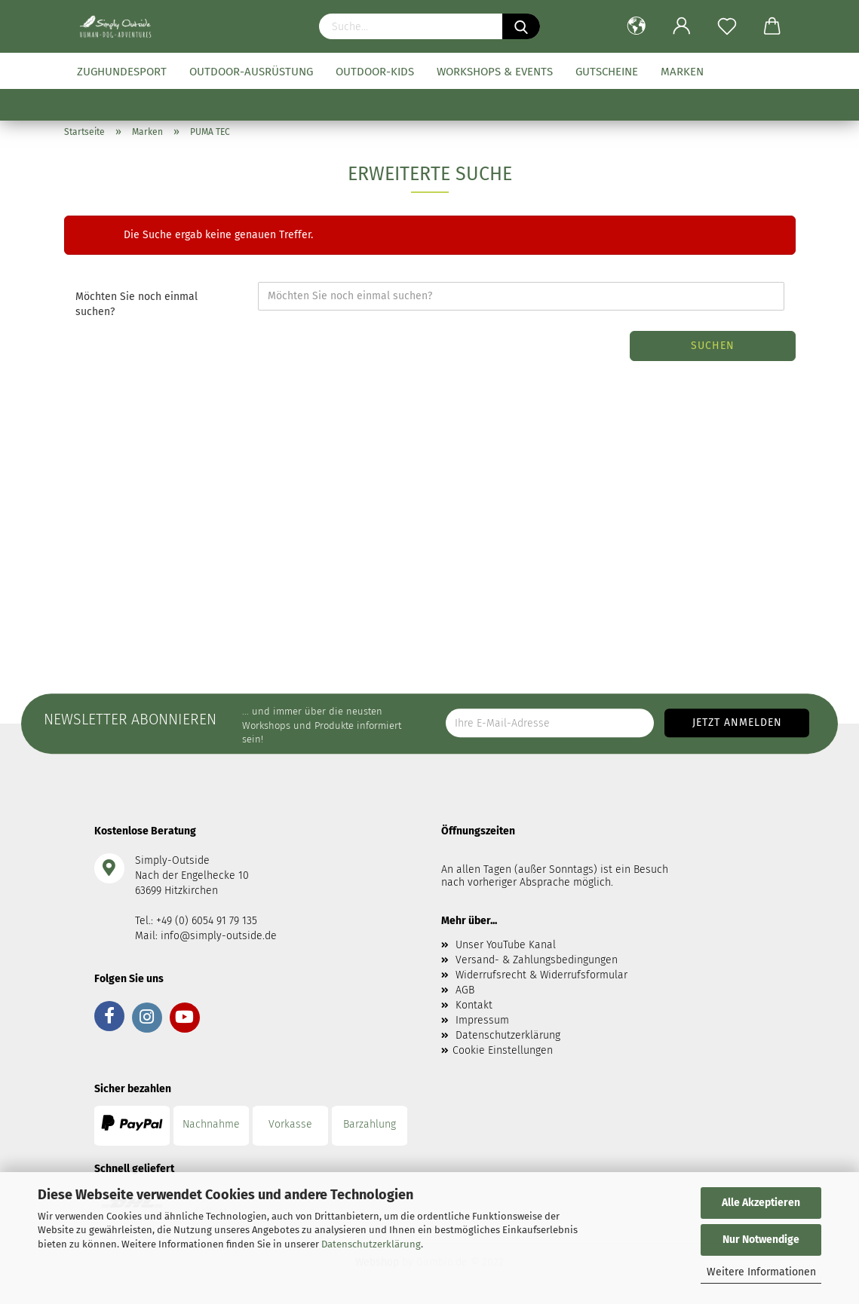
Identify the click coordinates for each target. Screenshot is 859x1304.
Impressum (482, 1020)
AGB (465, 990)
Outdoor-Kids (375, 71)
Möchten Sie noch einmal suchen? (136, 304)
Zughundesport (122, 71)
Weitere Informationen (761, 1272)
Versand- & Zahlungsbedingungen (537, 960)
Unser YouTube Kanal (506, 944)
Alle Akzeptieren (761, 1202)
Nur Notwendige (760, 1239)
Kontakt (474, 1005)
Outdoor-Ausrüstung (251, 71)
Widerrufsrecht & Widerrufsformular (541, 975)
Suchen (713, 345)
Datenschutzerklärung (371, 1244)
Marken (682, 71)
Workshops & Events (495, 71)
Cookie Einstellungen (503, 1050)
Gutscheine (606, 71)
